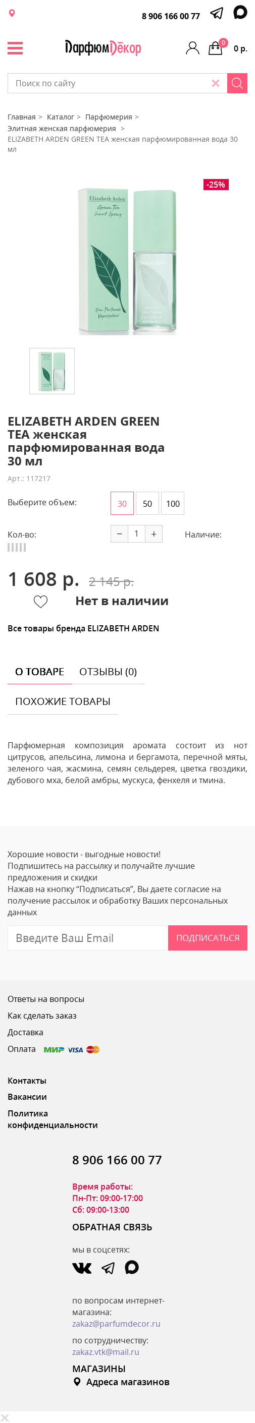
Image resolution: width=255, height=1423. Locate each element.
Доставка (25, 1032)
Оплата (54, 1048)
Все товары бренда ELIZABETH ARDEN (84, 628)
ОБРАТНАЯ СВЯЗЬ (112, 1227)
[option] (128, 259)
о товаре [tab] (39, 671)
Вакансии (27, 1096)
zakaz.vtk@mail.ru (105, 1351)
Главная (22, 117)
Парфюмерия (108, 117)
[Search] (237, 83)
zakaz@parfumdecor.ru (116, 1323)
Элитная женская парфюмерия (63, 128)
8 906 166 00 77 (171, 16)
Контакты (27, 1080)
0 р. (233, 46)
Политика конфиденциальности (53, 1119)
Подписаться (208, 937)
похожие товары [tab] (63, 701)
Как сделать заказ (42, 1015)
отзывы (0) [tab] (108, 671)
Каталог (60, 117)
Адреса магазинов (121, 1382)
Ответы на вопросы (46, 998)
